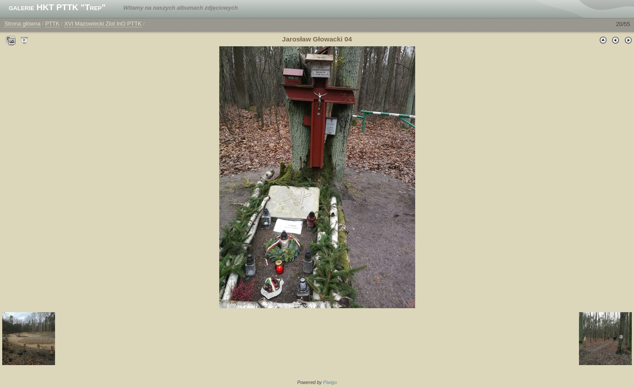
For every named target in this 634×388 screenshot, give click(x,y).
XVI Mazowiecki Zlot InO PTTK (103, 23)
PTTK (52, 23)
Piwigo (330, 382)
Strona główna (22, 23)
